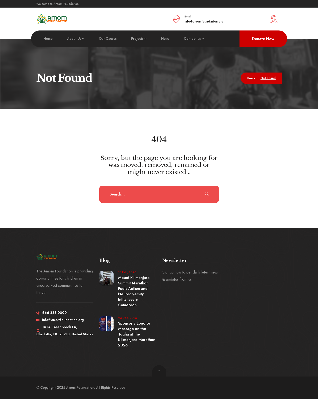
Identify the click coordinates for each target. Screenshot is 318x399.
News (165, 38)
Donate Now (263, 39)
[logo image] (52, 18)
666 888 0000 (51, 312)
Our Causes (107, 38)
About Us (74, 38)
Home (48, 38)
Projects (137, 38)
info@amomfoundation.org (204, 21)
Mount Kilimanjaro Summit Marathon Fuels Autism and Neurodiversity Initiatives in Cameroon (134, 291)
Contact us (192, 38)
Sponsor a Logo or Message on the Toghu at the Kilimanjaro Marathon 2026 (136, 334)
